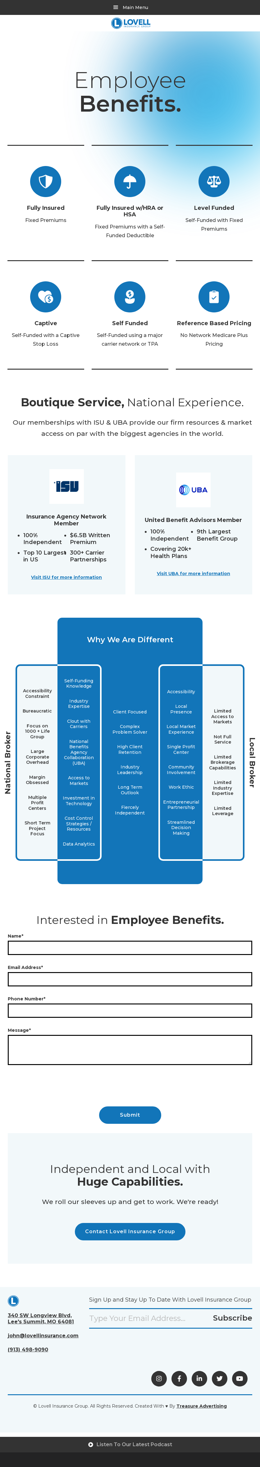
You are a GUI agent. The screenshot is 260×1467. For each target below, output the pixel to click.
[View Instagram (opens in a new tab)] (159, 1378)
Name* (15, 936)
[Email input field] (170, 1318)
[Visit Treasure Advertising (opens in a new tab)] (201, 1406)
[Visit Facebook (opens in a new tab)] (179, 1378)
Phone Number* (26, 999)
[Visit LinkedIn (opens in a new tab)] (199, 1378)
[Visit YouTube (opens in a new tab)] (240, 1378)
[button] (130, 7)
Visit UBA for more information (193, 573)
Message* (19, 1030)
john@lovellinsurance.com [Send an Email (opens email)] (43, 1336)
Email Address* (25, 967)
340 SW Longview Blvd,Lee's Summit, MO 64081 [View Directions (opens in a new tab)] (41, 1318)
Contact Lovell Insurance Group (130, 1231)
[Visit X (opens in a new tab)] (219, 1378)
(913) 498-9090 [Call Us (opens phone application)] (28, 1350)
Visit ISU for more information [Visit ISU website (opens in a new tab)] (66, 577)
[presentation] (55, 1086)
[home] (131, 23)
